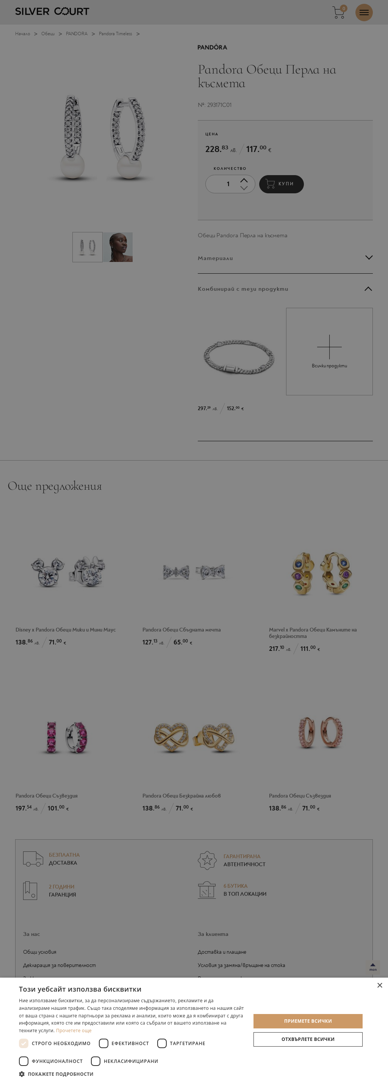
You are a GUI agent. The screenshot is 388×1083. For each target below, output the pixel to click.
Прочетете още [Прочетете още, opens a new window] (74, 1030)
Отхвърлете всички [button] (308, 1039)
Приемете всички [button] (308, 1021)
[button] (131, 1073)
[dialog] (194, 541)
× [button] (379, 986)
